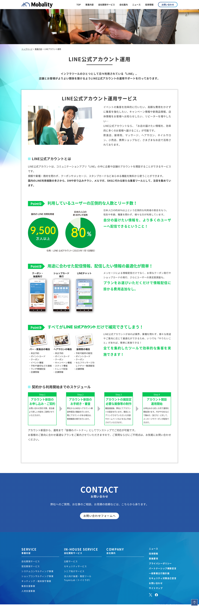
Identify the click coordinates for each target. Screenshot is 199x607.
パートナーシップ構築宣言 (162, 568)
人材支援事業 (28, 590)
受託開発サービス (30, 566)
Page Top (194, 602)
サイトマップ (156, 588)
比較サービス (71, 561)
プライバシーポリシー (160, 563)
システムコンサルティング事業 (37, 571)
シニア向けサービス (74, 571)
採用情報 (149, 4)
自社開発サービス (106, 4)
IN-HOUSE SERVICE (83, 550)
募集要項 (153, 558)
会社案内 (123, 4)
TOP (78, 4)
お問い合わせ (156, 583)
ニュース (136, 4)
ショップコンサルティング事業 (37, 576)
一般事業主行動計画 (159, 573)
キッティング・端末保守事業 (36, 581)
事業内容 (89, 4)
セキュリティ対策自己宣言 (162, 578)
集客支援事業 (28, 586)
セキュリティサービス (75, 566)
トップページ (26, 49)
